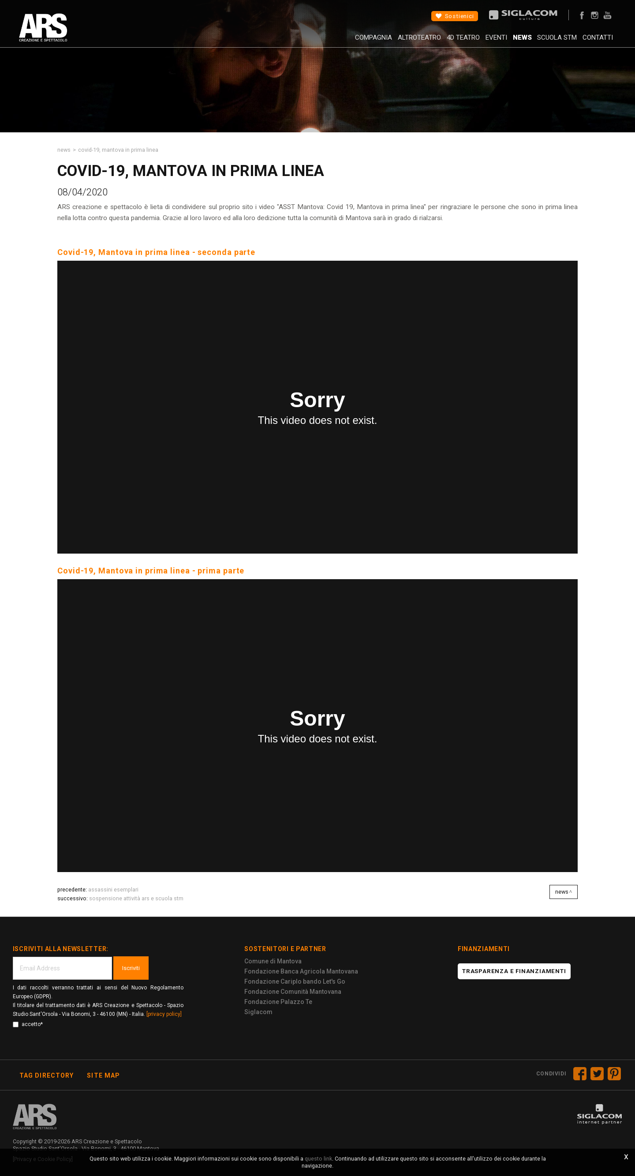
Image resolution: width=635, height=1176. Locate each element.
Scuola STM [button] (545, 42)
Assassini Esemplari (113, 889)
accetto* (28, 1024)
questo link (318, 1158)
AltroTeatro (384, 42)
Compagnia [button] (332, 42)
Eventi (473, 42)
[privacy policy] (164, 1014)
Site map (103, 1075)
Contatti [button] (592, 42)
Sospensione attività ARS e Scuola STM (136, 898)
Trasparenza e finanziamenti (514, 971)
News (504, 42)
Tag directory (46, 1075)
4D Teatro (434, 42)
